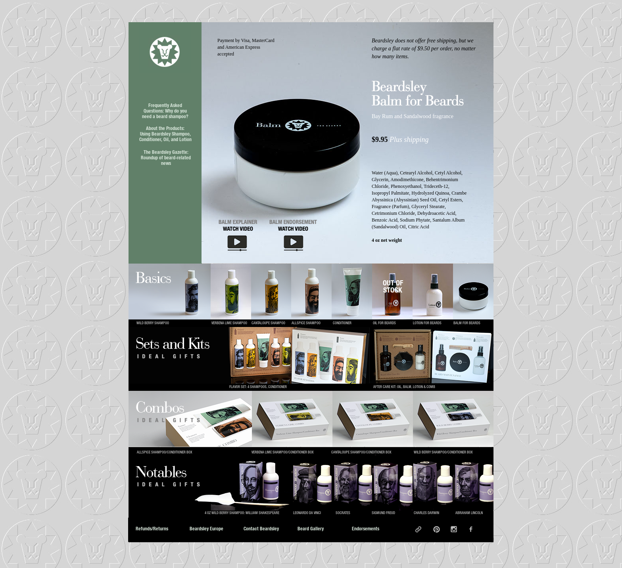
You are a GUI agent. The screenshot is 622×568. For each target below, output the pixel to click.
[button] (296, 154)
